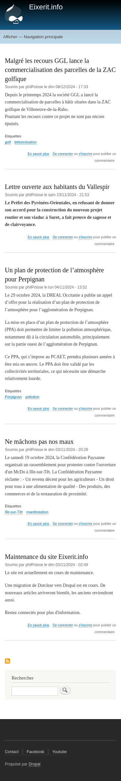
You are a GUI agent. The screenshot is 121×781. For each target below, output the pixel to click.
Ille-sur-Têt (14, 512)
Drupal (35, 764)
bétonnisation (25, 142)
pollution (32, 397)
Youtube (59, 752)
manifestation (37, 512)
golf (8, 142)
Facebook (35, 752)
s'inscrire (85, 154)
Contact (12, 752)
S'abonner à (7, 661)
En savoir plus (38, 154)
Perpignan (13, 397)
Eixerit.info (46, 7)
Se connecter (63, 154)
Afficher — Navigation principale (33, 36)
